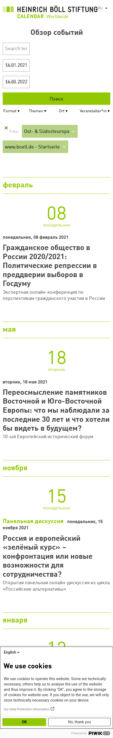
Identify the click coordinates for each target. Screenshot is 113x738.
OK (24, 722)
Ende (10, 82)
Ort (61, 111)
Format (9, 111)
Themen (36, 111)
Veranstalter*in (93, 111)
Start (10, 65)
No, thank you (79, 722)
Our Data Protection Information (26, 709)
